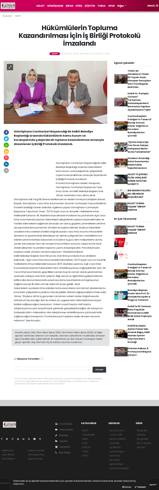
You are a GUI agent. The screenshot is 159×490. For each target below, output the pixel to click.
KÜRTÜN (90, 6)
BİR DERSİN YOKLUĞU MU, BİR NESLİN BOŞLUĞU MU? (139, 194)
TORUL (101, 6)
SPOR (111, 6)
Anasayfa (7, 15)
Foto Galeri (63, 423)
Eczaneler (114, 443)
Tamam (140, 486)
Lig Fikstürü (115, 447)
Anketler (141, 434)
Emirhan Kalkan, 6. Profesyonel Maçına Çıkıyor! (139, 351)
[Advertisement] (60, 155)
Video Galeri (64, 429)
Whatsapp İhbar (36, 454)
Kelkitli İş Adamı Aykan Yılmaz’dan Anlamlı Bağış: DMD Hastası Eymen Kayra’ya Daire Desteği (139, 334)
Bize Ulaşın (63, 452)
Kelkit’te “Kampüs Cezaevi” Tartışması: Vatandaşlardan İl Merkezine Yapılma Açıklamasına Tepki (139, 101)
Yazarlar (61, 435)
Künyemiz (62, 446)
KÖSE (79, 6)
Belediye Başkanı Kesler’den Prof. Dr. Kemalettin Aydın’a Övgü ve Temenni (139, 295)
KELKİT (40, 6)
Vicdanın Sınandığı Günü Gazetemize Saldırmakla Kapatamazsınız (139, 163)
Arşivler (61, 441)
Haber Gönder (35, 458)
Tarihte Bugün (116, 451)
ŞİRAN (69, 6)
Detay (126, 486)
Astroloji (141, 447)
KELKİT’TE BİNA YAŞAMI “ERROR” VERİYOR (137, 206)
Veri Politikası (8, 458)
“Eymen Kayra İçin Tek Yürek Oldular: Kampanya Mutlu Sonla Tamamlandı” (139, 147)
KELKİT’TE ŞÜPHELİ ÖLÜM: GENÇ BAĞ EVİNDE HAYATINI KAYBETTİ (137, 179)
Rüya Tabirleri (144, 443)
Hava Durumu (116, 430)
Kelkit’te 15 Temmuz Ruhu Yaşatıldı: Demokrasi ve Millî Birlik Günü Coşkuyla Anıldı (139, 313)
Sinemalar (114, 455)
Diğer (120, 6)
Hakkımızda (7, 450)
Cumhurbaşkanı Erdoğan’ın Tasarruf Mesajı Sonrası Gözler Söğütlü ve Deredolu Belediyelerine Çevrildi (139, 126)
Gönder (99, 369)
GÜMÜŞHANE (55, 6)
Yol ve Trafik (115, 434)
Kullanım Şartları (36, 450)
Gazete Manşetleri (119, 468)
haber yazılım (7, 486)
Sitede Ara (142, 430)
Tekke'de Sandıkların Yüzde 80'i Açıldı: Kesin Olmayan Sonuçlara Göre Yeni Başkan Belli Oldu (139, 79)
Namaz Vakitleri (117, 438)
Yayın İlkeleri (8, 454)
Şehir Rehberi (116, 464)
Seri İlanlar (114, 459)
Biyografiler (142, 438)
